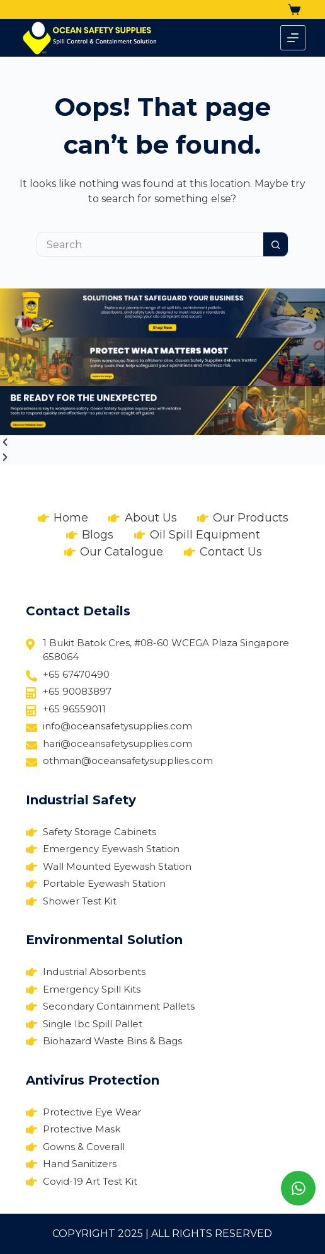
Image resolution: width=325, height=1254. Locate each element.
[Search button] (275, 244)
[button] (162, 442)
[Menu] (292, 37)
